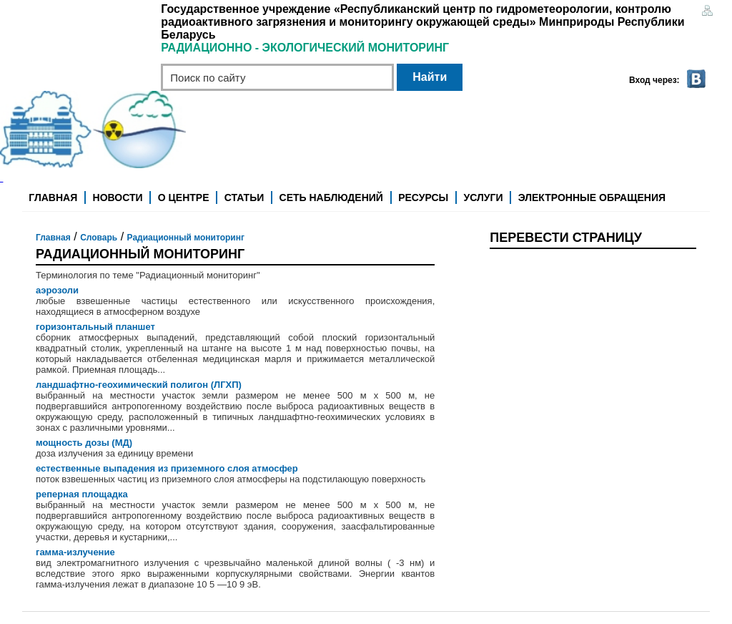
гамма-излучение (75, 552)
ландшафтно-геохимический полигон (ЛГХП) (139, 384)
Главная (53, 197)
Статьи (244, 197)
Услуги (483, 197)
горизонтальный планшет (95, 326)
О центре (183, 197)
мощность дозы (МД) (84, 442)
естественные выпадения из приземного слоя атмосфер (167, 468)
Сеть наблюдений (331, 197)
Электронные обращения (592, 197)
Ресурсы (423, 197)
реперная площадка (82, 494)
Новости (118, 197)
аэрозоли (57, 290)
